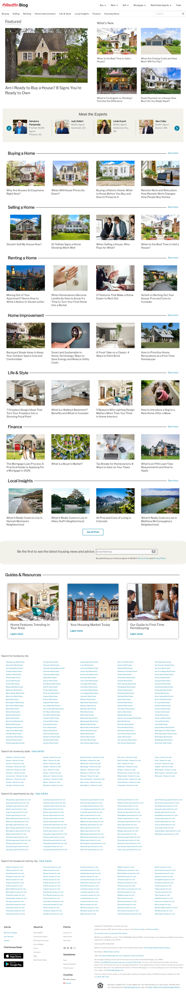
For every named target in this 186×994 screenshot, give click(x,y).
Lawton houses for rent (89, 901)
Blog (35, 956)
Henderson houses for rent (53, 914)
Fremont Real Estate (50, 721)
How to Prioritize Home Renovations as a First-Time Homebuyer (158, 356)
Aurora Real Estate (13, 681)
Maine (45, 782)
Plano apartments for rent (127, 825)
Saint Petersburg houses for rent (130, 914)
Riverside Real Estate (125, 727)
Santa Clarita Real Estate (164, 674)
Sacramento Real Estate (127, 734)
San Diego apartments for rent (166, 806)
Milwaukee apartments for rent (92, 834)
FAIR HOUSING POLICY (132, 987)
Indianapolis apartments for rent (55, 843)
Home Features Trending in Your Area (30, 626)
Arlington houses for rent (15, 876)
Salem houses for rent (163, 867)
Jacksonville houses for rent (90, 880)
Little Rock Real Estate (88, 687)
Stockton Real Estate (163, 709)
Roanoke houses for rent (127, 908)
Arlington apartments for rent (17, 806)
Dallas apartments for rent (53, 809)
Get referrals (8, 937)
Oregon (120, 770)
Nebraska (84, 773)
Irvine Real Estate (87, 665)
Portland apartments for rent (128, 828)
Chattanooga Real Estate (15, 743)
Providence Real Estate (126, 709)
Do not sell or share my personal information (110, 933)
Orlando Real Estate (125, 681)
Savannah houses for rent (164, 873)
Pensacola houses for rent (127, 883)
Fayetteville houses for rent (53, 892)
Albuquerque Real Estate (15, 662)
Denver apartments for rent (53, 815)
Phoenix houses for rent (126, 886)
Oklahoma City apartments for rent (130, 803)
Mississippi (84, 767)
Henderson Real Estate (51, 737)
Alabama (9, 757)
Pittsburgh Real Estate (126, 693)
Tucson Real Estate (162, 721)
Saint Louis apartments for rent (129, 850)
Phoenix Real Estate (125, 690)
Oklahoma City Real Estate (127, 671)
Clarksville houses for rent (15, 904)
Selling (16, 13)
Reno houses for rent (125, 898)
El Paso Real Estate (50, 690)
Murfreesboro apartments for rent (93, 843)
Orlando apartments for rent (128, 809)
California (9, 770)
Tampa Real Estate (162, 715)
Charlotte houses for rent (15, 895)
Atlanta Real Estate (13, 678)
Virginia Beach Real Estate (164, 727)
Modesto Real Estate (88, 724)
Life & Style (65, 13)
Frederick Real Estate (51, 718)
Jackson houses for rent (89, 876)
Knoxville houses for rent (89, 886)
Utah (156, 760)
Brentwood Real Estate (14, 721)
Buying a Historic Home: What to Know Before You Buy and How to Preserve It (114, 194)
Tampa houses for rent (163, 886)
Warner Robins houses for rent (166, 908)
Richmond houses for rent (127, 901)
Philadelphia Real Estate (126, 687)
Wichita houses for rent (163, 911)
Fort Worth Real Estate (51, 715)
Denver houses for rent (51, 876)
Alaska (8, 760)
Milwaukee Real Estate (88, 718)
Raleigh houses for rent (126, 895)
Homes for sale (19, 757)
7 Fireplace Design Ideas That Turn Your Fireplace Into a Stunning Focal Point (24, 413)
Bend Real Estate (12, 699)
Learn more (16, 634)
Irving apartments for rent (53, 846)
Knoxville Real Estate (88, 678)
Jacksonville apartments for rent (55, 850)
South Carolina (123, 779)
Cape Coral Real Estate (14, 731)
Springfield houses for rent (164, 880)
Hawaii (45, 757)
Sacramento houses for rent (128, 911)
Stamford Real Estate (163, 706)
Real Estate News (40, 960)
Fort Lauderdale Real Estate (53, 709)
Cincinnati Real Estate (51, 665)
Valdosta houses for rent (164, 898)
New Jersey (84, 782)
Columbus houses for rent (15, 911)
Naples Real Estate (87, 734)
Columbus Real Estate (51, 674)
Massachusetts (86, 757)
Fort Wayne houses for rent (53, 895)
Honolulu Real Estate (51, 740)
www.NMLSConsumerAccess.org (112, 962)
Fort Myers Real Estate (51, 712)
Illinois (45, 763)
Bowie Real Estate (12, 718)
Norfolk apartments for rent (128, 800)
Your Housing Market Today (90, 625)
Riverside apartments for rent (129, 840)
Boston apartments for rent (16, 834)
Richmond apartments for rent (129, 837)
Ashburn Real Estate (13, 674)
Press (36, 948)
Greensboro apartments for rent (55, 834)
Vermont (158, 763)
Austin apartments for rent (16, 815)
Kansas (46, 773)
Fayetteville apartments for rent (55, 825)
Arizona (9, 763)
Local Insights (82, 13)
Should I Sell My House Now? (24, 244)
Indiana (46, 767)
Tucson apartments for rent (165, 825)
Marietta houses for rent (89, 908)
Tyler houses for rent (162, 895)
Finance (97, 13)
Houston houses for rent (89, 867)
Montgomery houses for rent (128, 870)
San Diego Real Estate (163, 662)
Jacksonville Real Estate (89, 668)
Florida (8, 782)
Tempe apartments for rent (165, 822)
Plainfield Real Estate (125, 696)
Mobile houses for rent (126, 867)
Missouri (83, 770)
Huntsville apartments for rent (54, 840)
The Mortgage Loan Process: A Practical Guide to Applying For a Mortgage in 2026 (25, 467)
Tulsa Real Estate (161, 724)
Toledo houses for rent (163, 889)
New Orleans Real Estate (89, 743)
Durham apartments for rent (53, 822)
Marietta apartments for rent (91, 818)
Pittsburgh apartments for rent (129, 822)
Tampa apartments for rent (165, 818)
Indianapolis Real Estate (89, 662)
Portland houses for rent (126, 892)
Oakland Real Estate (125, 668)
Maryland (46, 785)
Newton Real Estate (125, 665)
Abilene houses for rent (14, 867)
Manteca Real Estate (88, 706)
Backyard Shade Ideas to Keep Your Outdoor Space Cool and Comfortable (24, 356)
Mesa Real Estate (86, 712)
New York (121, 757)
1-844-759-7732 (102, 977)
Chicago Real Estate (50, 662)
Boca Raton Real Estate (14, 706)
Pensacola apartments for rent (129, 812)
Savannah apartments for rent (166, 809)
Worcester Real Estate (163, 743)
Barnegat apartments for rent (17, 825)
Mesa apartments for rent (90, 828)
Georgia (9, 785)
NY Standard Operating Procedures (157, 948)
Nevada (83, 776)
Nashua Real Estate (87, 737)
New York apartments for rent (91, 850)
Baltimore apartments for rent (17, 822)
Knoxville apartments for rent (91, 803)
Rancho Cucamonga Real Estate (129, 718)
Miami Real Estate (87, 715)
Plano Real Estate (124, 699)
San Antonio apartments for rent (167, 803)
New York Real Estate (126, 662)
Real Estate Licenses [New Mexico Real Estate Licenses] (111, 952)
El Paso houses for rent (51, 886)
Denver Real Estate (50, 681)
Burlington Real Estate (14, 727)
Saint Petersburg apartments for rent (168, 800)
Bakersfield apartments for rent (17, 818)
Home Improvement (45, 13)
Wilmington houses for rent (165, 914)
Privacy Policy (159, 558)
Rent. (65, 960)
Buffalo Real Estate (13, 724)
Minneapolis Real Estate (89, 721)
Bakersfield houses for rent (16, 889)
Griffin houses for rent (51, 908)
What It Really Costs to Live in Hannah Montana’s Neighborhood (24, 521)
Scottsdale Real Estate (163, 690)
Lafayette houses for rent (89, 889)
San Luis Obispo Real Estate (165, 671)
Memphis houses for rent (89, 911)
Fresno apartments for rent (53, 831)
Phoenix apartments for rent (128, 818)
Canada (67, 983)
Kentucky (46, 776)
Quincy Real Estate (125, 712)
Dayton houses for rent (51, 873)
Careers (7, 940)
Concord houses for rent (52, 867)
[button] (9, 128)
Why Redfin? (38, 933)
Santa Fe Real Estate (162, 678)
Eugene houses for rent (51, 889)
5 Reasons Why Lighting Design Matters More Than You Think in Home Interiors (115, 413)
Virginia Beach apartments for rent (168, 831)
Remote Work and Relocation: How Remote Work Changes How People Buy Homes (159, 194)
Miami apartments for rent (90, 831)
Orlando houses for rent (126, 880)
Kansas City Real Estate (89, 674)
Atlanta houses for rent (14, 880)
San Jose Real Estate (162, 668)
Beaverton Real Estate (14, 696)
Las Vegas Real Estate (88, 684)
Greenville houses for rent (52, 904)
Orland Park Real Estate (126, 678)
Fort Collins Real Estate (51, 706)
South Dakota (123, 782)
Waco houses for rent (163, 904)
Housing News (111, 13)
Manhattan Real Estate (89, 702)
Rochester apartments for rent (129, 843)
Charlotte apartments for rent (17, 837)
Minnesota (84, 763)
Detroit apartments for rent (53, 818)
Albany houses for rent (14, 870)
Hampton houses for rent (52, 911)
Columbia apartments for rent (54, 800)
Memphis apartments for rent (91, 825)
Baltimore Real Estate (14, 690)
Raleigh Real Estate (125, 715)
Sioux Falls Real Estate (163, 699)
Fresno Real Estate (50, 724)
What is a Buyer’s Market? (67, 463)
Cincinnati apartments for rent (17, 846)
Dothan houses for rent (51, 883)
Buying (5, 13)
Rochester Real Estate (126, 731)
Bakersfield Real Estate (14, 687)
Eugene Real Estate (50, 696)
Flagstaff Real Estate (51, 702)
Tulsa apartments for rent (164, 828)
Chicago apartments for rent (16, 843)
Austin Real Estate (13, 684)
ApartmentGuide (69, 964)
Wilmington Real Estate (163, 737)
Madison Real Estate (88, 699)
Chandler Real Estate (14, 734)
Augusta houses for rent (15, 883)
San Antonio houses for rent (165, 870)
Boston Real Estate (13, 712)
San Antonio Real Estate (127, 743)
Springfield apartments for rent (166, 815)
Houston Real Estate (50, 743)
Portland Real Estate (125, 702)
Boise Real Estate (12, 709)
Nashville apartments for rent (91, 846)
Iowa (45, 770)
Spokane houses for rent (164, 876)
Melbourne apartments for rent (92, 822)
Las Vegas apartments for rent (91, 806)
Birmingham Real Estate (15, 702)
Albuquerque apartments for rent (18, 800)
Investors (37, 952)
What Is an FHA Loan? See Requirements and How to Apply (157, 467)
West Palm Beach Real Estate (166, 734)
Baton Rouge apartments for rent (18, 828)
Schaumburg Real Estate (164, 687)
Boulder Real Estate (13, 715)
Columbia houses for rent (15, 908)
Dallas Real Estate (50, 678)
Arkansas (9, 767)
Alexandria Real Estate (14, 665)
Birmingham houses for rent (16, 892)
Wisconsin (158, 776)
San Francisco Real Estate (164, 665)
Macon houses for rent (88, 904)
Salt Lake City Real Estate (127, 740)
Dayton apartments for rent (53, 812)
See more (173, 153)
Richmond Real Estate (126, 724)
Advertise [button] (67, 940)
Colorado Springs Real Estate (54, 668)
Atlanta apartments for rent (16, 809)
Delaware (9, 779)
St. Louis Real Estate (162, 702)
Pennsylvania (122, 773)
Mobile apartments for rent (90, 840)
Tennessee (121, 785)
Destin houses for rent (51, 880)
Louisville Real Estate (88, 696)
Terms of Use (143, 558)
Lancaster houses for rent (90, 895)
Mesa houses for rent (88, 914)
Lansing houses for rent (89, 898)
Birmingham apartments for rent (18, 831)
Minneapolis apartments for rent (92, 837)
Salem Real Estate (124, 737)
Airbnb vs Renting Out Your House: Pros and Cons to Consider (157, 298)
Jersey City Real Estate (88, 671)
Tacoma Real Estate (162, 712)
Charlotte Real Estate (14, 740)
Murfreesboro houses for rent (128, 873)
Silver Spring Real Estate (164, 696)
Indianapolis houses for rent (90, 873)
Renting (27, 13)
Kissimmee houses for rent (90, 883)
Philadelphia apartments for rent (130, 815)
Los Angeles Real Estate (89, 693)
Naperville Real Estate (88, 731)
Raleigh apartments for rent (128, 831)
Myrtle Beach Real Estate (89, 727)
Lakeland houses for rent (89, 892)
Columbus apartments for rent (54, 803)
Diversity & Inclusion (41, 940)
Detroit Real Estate (50, 687)
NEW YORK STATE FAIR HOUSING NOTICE (164, 987)
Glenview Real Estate (51, 734)
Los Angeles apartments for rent (92, 809)
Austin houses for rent (14, 886)
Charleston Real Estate (14, 737)
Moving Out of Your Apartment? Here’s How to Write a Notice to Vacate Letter (25, 298)
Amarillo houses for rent (15, 873)
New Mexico (85, 785)
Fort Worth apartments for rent (54, 828)
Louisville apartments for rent (91, 812)
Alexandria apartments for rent (17, 803)
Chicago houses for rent (15, 901)
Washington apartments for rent (167, 834)
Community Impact (41, 937)
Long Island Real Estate (89, 690)
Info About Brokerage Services (110, 956)
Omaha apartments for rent (128, 806)
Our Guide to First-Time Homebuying (147, 626)
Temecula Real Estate (163, 718)
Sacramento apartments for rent (130, 846)
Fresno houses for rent (51, 898)
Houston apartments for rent (54, 837)
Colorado (9, 773)
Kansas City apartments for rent (92, 800)
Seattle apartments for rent (165, 812)
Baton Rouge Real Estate (15, 693)
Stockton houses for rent (164, 883)
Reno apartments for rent (127, 834)
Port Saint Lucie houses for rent (129, 889)
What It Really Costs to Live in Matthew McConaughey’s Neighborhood (159, 521)
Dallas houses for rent (51, 870)
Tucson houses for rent (163, 892)
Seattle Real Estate (162, 693)
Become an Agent (10, 933)
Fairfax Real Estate (50, 699)
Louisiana (46, 779)
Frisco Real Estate (50, 727)
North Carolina (123, 760)
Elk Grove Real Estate (51, 693)
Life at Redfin (38, 944)
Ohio (119, 763)
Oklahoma (121, 767)
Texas (157, 757)
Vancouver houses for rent (164, 901)
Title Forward (68, 968)
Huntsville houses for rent (89, 870)
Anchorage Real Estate (14, 668)
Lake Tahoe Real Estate (89, 681)
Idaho (45, 760)
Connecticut (10, 776)
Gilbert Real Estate (50, 731)
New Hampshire (86, 779)
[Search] (183, 13)
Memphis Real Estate (88, 709)
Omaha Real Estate (125, 674)
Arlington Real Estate (14, 671)
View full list (37, 751)
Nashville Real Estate (88, 740)
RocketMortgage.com (115, 970)
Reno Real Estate (124, 721)
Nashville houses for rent (127, 876)
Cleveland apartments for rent (17, 850)
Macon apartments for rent (90, 815)
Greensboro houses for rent (53, 901)
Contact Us (67, 933)
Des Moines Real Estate (52, 684)
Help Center (67, 937)
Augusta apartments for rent (16, 812)
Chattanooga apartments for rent (18, 840)
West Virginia (160, 773)
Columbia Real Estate (51, 671)
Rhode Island (122, 776)
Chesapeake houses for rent (16, 898)
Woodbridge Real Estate (164, 740)
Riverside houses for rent (127, 904)
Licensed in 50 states (133, 962)
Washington (159, 770)
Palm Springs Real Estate (127, 684)
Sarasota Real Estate (162, 681)
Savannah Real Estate (163, 684)
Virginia (157, 767)
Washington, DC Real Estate (165, 731)
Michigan (83, 760)
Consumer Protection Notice (133, 956)
